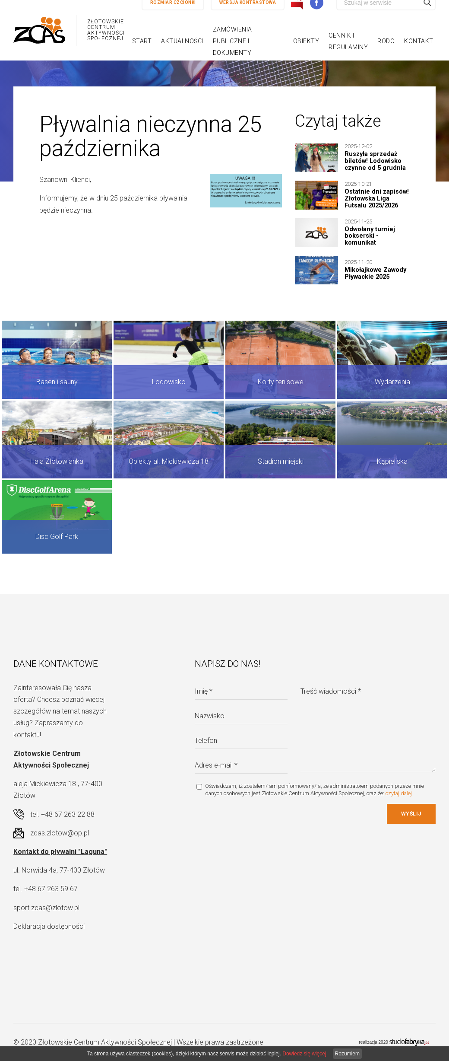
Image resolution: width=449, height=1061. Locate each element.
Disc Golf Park (56, 536)
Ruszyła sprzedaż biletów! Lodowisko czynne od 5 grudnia (375, 161)
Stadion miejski (281, 461)
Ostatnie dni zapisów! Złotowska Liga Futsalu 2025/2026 (377, 198)
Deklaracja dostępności (49, 926)
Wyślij (411, 814)
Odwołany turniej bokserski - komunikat (370, 236)
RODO (386, 41)
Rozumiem (347, 1054)
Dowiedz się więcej (304, 1054)
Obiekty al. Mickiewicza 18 (169, 461)
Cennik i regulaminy (348, 41)
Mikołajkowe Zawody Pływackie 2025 (375, 273)
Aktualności (182, 41)
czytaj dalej (399, 793)
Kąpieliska (392, 461)
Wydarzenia (392, 382)
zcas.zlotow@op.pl (59, 833)
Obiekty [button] (306, 41)
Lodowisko (169, 382)
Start (142, 41)
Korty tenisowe (281, 382)
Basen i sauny (57, 382)
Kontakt (418, 41)
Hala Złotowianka (56, 461)
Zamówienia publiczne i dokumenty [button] (232, 41)
